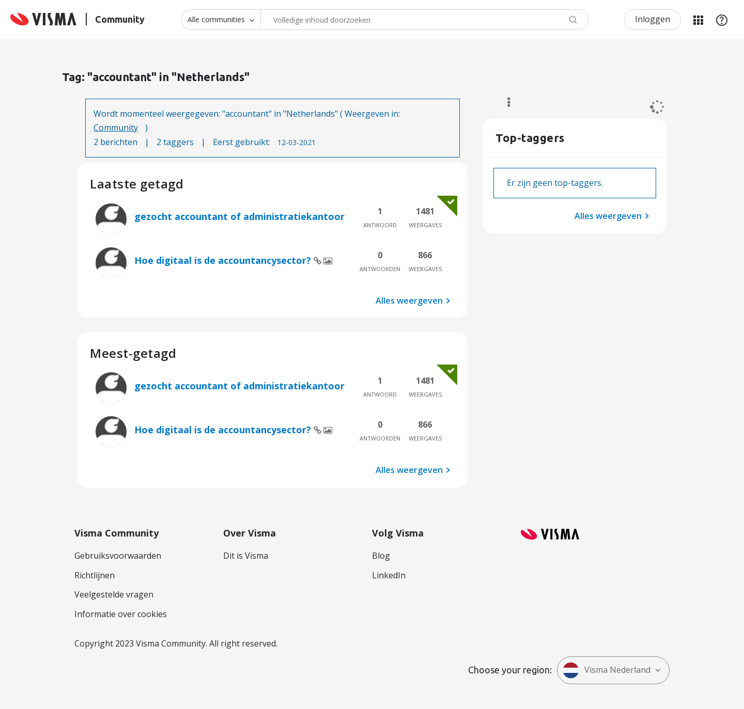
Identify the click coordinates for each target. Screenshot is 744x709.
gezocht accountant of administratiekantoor (239, 216)
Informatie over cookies (120, 614)
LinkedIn (389, 575)
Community (116, 127)
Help (722, 19)
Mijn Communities (698, 19)
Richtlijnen (94, 575)
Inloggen (652, 19)
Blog (381, 555)
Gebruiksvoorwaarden (117, 555)
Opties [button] (504, 102)
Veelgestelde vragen (113, 594)
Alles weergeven (409, 300)
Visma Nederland (606, 670)
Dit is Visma (245, 555)
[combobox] (424, 19)
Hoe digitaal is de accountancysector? (224, 260)
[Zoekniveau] (220, 19)
